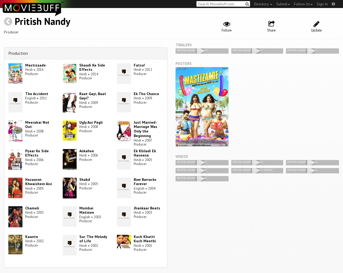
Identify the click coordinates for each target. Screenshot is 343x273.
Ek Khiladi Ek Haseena (145, 153)
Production (18, 53)
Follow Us (303, 4)
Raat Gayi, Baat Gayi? (92, 96)
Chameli (32, 208)
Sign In (322, 4)
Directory (263, 4)
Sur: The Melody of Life (93, 239)
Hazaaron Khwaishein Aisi (38, 181)
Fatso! (139, 65)
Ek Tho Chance (146, 93)
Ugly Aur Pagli (91, 122)
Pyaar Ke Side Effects (37, 153)
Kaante (31, 236)
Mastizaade (35, 65)
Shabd (84, 179)
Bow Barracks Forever (145, 181)
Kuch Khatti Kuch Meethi (145, 239)
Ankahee (86, 151)
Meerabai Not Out (37, 124)
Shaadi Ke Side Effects (92, 67)
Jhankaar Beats (147, 208)
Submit (283, 4)
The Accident (36, 93)
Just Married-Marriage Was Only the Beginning (145, 129)
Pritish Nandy (42, 21)
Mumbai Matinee (86, 210)
